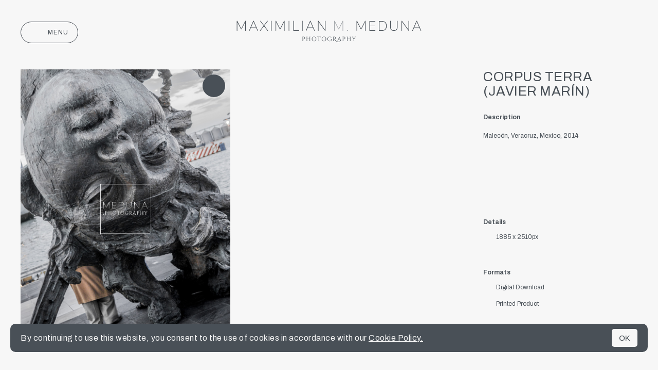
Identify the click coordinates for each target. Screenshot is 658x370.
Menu (49, 32)
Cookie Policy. (396, 338)
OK (624, 338)
